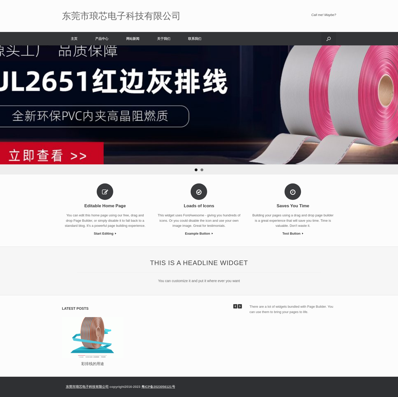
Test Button (293, 233)
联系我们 (194, 39)
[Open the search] (328, 38)
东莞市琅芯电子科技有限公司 (87, 387)
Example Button (199, 233)
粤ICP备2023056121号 (158, 387)
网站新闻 (132, 39)
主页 (74, 39)
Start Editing (105, 233)
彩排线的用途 (92, 363)
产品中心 (101, 39)
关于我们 (163, 39)
